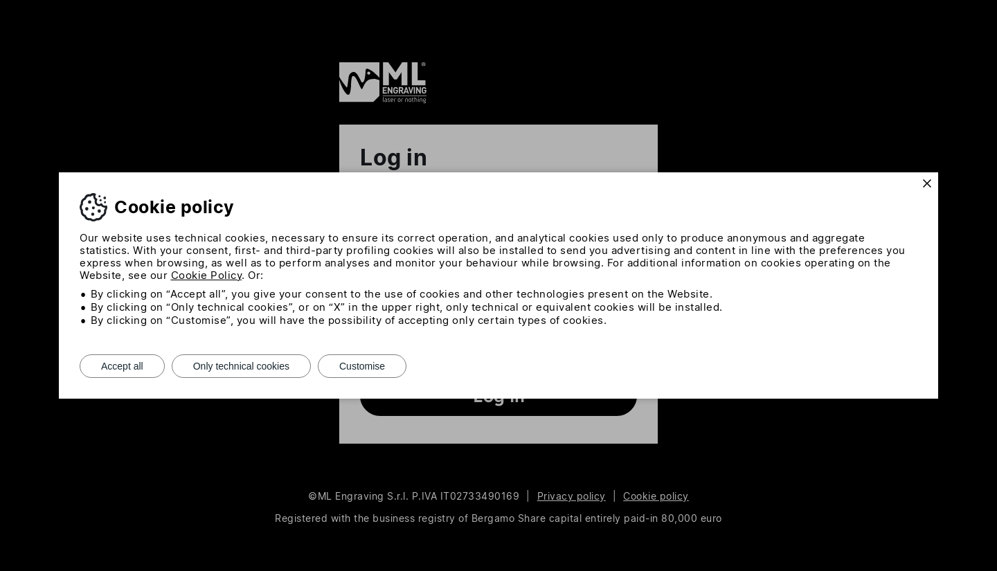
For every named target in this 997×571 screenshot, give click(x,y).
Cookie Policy (206, 275)
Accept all (122, 366)
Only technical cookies (241, 366)
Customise (362, 366)
